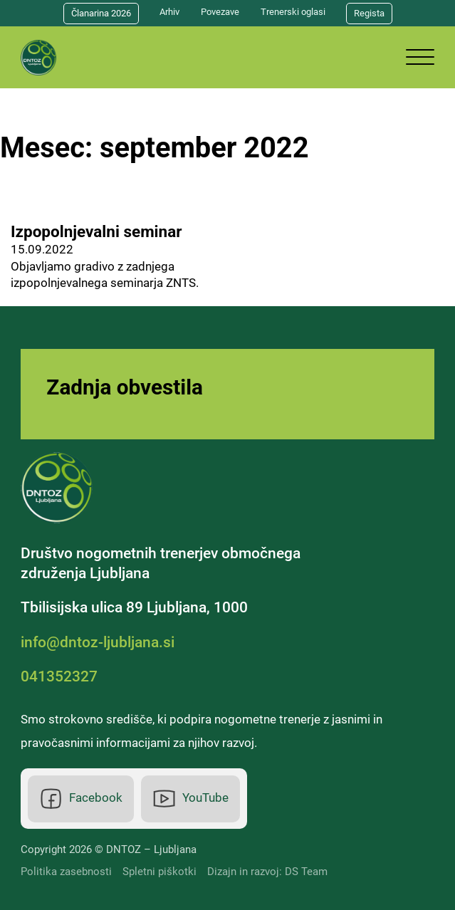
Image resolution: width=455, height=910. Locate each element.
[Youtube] (191, 798)
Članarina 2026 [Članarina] (101, 13)
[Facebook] (81, 798)
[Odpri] (420, 57)
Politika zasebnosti (66, 871)
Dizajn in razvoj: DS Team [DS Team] (267, 871)
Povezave (220, 11)
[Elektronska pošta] (101, 643)
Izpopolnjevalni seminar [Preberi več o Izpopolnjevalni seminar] (96, 231)
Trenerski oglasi (293, 11)
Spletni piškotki (159, 871)
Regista (369, 13)
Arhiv (169, 11)
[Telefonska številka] (63, 677)
